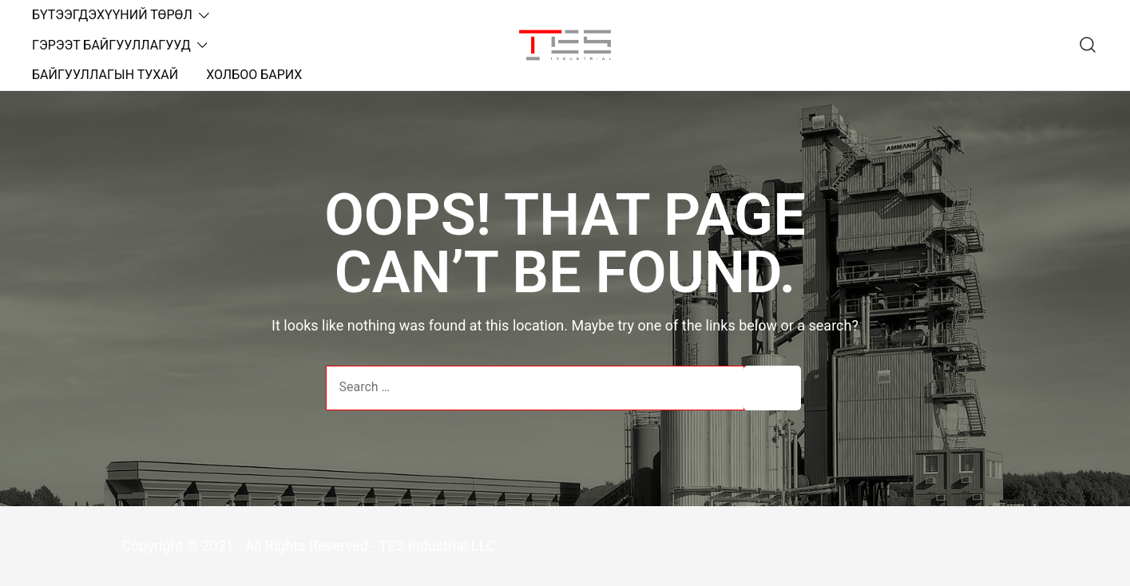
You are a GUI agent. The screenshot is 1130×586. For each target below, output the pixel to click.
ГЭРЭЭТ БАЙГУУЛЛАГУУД (111, 45)
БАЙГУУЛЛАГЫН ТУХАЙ (105, 74)
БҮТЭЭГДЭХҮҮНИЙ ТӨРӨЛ (112, 14)
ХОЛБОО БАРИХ (254, 74)
